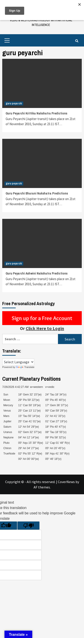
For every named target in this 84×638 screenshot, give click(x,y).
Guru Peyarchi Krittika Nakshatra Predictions (36, 113)
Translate (25, 367)
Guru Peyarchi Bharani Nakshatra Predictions (37, 193)
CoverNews (66, 482)
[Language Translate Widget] (18, 362)
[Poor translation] (28, 525)
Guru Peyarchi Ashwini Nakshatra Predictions (36, 273)
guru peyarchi (14, 103)
